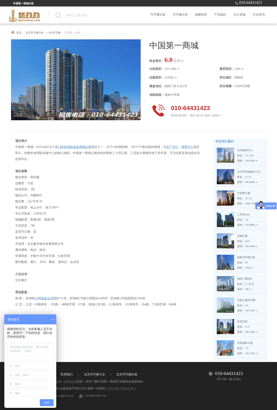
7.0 (246, 219)
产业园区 (220, 14)
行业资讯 (259, 14)
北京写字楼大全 (94, 374)
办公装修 (240, 14)
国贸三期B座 (244, 278)
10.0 (247, 241)
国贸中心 (187, 147)
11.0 (247, 326)
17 (246, 283)
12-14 (248, 176)
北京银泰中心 (245, 150)
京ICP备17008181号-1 (122, 388)
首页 (18, 32)
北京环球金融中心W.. (249, 171)
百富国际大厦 (245, 342)
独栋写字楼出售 (246, 257)
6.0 (246, 305)
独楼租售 (201, 14)
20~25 (248, 198)
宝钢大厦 (242, 235)
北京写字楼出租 (34, 32)
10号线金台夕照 (45, 298)
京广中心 (172, 147)
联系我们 (67, 374)
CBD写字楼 (54, 32)
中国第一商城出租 (64, 381)
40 (246, 262)
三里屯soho (243, 214)
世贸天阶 (242, 321)
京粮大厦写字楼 (246, 300)
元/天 (251, 283)
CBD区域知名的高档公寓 (74, 147)
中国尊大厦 (243, 193)
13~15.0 (249, 155)
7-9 (246, 348)
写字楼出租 (158, 14)
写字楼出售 (180, 14)
